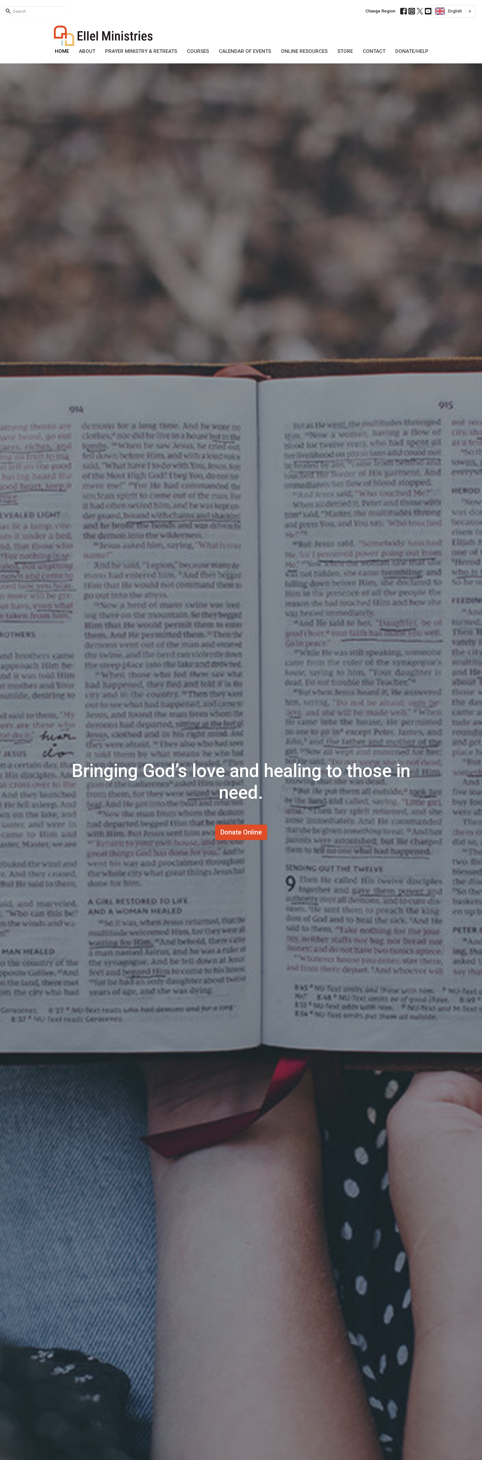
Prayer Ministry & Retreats (141, 51)
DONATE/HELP (411, 51)
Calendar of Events (245, 51)
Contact (374, 51)
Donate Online (241, 832)
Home (62, 51)
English (448, 11)
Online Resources (304, 51)
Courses (198, 51)
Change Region (380, 11)
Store (345, 51)
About (87, 51)
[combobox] (453, 11)
